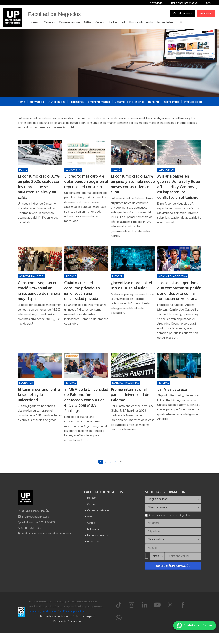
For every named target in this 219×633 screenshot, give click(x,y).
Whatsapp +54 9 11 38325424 (38, 522)
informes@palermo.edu (35, 517)
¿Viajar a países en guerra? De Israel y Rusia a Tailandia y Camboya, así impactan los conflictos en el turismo (178, 187)
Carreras (91, 504)
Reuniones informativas (184, 3)
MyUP (209, 3)
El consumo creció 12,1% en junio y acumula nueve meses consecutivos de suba (133, 184)
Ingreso (91, 498)
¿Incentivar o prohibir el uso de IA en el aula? (131, 286)
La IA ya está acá (172, 389)
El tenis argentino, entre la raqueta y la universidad (39, 395)
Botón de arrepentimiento (56, 616)
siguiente (120, 462)
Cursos (91, 523)
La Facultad (93, 529)
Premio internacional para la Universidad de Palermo (130, 395)
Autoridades (56, 102)
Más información (182, 13)
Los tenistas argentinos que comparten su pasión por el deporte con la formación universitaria (179, 291)
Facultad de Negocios (54, 14)
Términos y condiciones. (42, 611)
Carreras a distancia (98, 510)
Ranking (153, 102)
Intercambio (171, 102)
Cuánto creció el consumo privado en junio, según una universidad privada (82, 291)
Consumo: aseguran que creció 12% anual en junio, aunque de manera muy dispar (39, 291)
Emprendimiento (99, 102)
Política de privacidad (72, 611)
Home (21, 102)
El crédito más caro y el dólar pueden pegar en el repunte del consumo (86, 181)
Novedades (156, 3)
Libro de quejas (83, 616)
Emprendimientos (97, 535)
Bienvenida (36, 102)
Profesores (77, 102)
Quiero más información (173, 566)
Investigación (193, 102)
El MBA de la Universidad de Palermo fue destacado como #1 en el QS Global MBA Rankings (86, 400)
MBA (90, 517)
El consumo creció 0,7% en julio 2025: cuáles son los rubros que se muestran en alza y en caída (39, 187)
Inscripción (206, 13)
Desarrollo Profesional (129, 102)
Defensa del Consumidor (67, 621)
